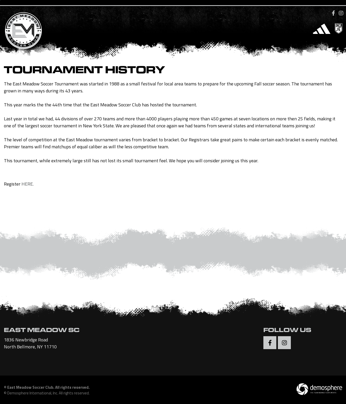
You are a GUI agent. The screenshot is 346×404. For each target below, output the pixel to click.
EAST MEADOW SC (42, 331)
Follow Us (287, 331)
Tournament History (84, 71)
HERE (27, 183)
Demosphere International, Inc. (32, 393)
